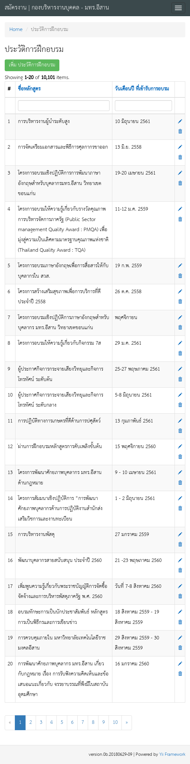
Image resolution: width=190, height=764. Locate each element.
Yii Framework (172, 754)
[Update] (180, 121)
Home (16, 29)
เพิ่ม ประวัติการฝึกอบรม (32, 65)
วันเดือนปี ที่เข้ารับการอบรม (142, 89)
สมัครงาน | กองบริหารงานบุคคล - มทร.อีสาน (57, 8)
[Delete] (180, 132)
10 (115, 722)
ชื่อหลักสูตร (29, 89)
